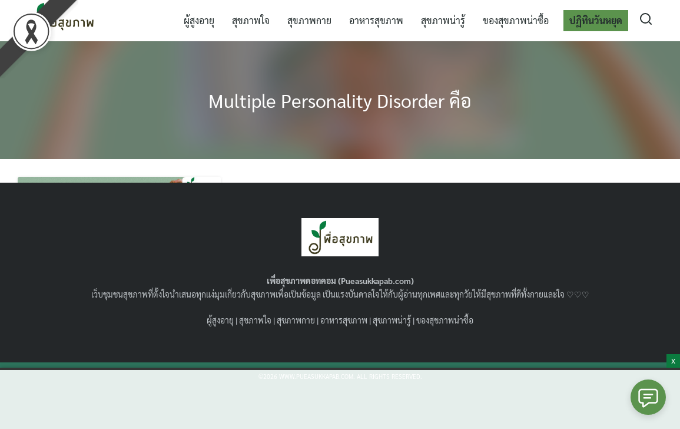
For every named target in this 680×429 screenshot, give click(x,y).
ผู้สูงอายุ (199, 20)
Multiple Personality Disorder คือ (340, 100)
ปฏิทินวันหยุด (595, 20)
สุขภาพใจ (251, 20)
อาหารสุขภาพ (376, 20)
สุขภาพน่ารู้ (443, 20)
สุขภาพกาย (309, 20)
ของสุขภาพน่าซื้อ (516, 20)
